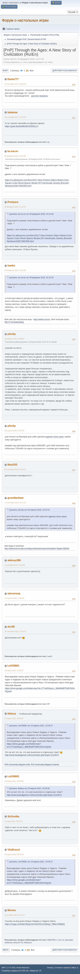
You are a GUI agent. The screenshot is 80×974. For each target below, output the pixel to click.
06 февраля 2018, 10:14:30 (15, 156)
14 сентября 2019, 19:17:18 (15, 503)
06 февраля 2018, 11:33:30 (15, 270)
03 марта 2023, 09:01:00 (14, 854)
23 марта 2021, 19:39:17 (14, 670)
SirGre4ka (13, 816)
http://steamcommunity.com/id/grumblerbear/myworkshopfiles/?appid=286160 (37, 548)
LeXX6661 (13, 665)
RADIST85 (51, 940)
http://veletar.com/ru (42, 319)
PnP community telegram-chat (17, 764)
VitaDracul (13, 849)
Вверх (6, 950)
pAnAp (11, 334)
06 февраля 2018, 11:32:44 (15, 207)
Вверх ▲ (75, 967)
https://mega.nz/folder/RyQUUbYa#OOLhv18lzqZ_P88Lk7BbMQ (35, 924)
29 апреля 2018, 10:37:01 (14, 431)
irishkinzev (8, 942)
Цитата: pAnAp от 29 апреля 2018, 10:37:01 (29, 510)
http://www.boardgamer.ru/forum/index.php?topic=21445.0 (32, 755)
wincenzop (13, 593)
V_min (58, 940)
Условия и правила (62, 967)
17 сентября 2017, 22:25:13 (15, 84)
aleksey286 (14, 560)
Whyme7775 (18, 942)
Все (31, 70)
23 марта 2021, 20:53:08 (14, 781)
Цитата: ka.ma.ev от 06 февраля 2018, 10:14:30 (31, 214)
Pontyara (12, 202)
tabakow (12, 112)
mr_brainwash (67, 940)
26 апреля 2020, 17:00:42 (14, 598)
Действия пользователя (64, 71)
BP (48, 704)
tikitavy (11, 713)
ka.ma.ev (12, 151)
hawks (11, 265)
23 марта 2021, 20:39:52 (14, 718)
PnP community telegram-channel (45, 764)
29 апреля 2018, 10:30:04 (14, 339)
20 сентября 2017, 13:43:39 (15, 117)
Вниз (5, 71)
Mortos (11, 910)
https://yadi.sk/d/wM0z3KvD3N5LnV (21, 126)
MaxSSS (12, 464)
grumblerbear (15, 498)
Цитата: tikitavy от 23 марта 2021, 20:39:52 (29, 788)
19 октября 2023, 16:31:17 (15, 915)
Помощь (50, 967)
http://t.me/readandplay (14, 322)
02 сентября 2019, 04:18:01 (15, 469)
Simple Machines (22, 967)
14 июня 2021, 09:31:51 (14, 821)
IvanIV (49, 656)
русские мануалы (39, 96)
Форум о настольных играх (25, 20)
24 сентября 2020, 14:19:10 (15, 631)
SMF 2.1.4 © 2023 (8, 967)
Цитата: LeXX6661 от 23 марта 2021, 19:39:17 (31, 726)
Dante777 (13, 79)
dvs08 (10, 626)
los (48, 142)
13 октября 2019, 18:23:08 (15, 565)
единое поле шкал (54, 436)
